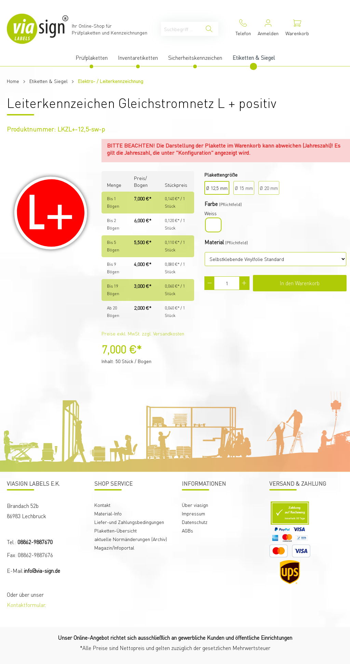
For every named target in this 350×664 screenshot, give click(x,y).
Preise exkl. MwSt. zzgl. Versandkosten (143, 333)
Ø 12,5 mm (217, 188)
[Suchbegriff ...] (180, 29)
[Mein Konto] (268, 29)
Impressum (193, 513)
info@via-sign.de (42, 570)
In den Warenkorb (300, 283)
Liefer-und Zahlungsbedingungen (129, 522)
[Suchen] (209, 29)
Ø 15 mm (244, 188)
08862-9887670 (35, 541)
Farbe (211, 203)
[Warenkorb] (297, 29)
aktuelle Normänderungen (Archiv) (130, 539)
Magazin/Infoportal (114, 547)
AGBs (187, 530)
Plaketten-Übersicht (115, 530)
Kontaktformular (26, 604)
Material (214, 242)
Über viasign (195, 505)
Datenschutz (194, 522)
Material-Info (108, 513)
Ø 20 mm (269, 188)
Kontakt (102, 505)
